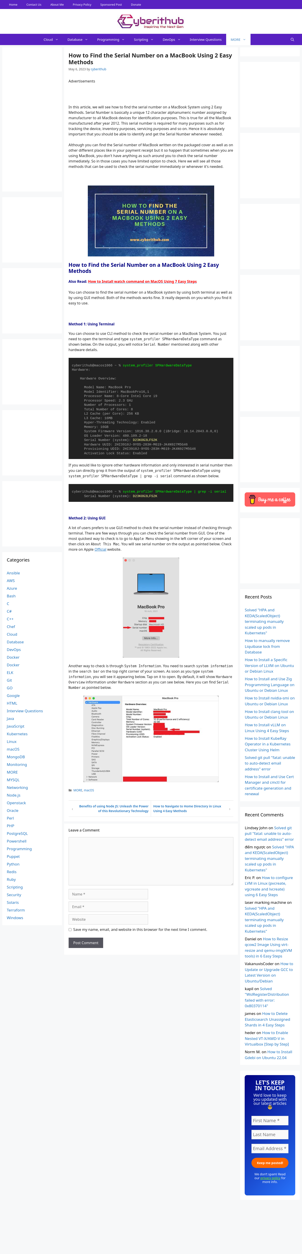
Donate (136, 4)
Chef (11, 626)
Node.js (13, 795)
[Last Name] (269, 1134)
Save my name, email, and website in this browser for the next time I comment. (140, 929)
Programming (113, 39)
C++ (10, 618)
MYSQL (13, 779)
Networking (17, 787)
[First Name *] (269, 1120)
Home (13, 4)
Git (9, 680)
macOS (89, 790)
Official (101, 549)
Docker (13, 657)
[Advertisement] (151, 1244)
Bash (11, 595)
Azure (12, 588)
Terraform (16, 910)
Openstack (16, 802)
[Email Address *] (269, 1148)
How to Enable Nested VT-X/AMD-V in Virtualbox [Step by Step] (267, 1038)
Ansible (13, 573)
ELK (10, 672)
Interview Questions (206, 39)
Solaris (13, 902)
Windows (15, 917)
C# (9, 611)
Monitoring (17, 764)
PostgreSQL (17, 833)
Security (14, 894)
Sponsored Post (111, 4)
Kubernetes (17, 733)
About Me (57, 4)
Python (13, 864)
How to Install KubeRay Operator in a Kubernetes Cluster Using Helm (267, 744)
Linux (11, 741)
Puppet (13, 856)
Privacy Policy (82, 4)
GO (10, 687)
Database (80, 39)
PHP (10, 825)
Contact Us (33, 4)
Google (13, 695)
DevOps (174, 39)
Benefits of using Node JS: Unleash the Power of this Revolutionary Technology (114, 808)
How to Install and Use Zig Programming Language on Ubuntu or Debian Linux (269, 684)
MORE (241, 39)
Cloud (53, 39)
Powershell (16, 841)
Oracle (13, 810)
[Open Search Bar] (292, 39)
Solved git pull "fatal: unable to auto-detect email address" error (270, 763)
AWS (11, 580)
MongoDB (16, 756)
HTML (12, 703)
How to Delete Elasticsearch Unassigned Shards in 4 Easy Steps (267, 1019)
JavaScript (15, 726)
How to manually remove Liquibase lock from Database (267, 646)
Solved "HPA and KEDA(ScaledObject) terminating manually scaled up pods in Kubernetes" (264, 621)
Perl (10, 818)
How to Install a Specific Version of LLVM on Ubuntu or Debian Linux (269, 665)
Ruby (11, 879)
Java (10, 718)
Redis (11, 871)
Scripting (146, 39)
